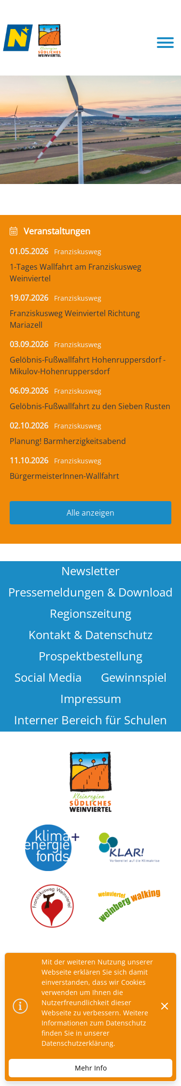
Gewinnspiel (134, 677)
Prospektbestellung (90, 656)
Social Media (48, 677)
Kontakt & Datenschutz (90, 634)
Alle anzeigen (90, 512)
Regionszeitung (90, 613)
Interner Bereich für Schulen (90, 720)
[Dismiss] (164, 1006)
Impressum (90, 698)
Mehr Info (91, 1067)
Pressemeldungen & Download (90, 592)
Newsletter (90, 571)
